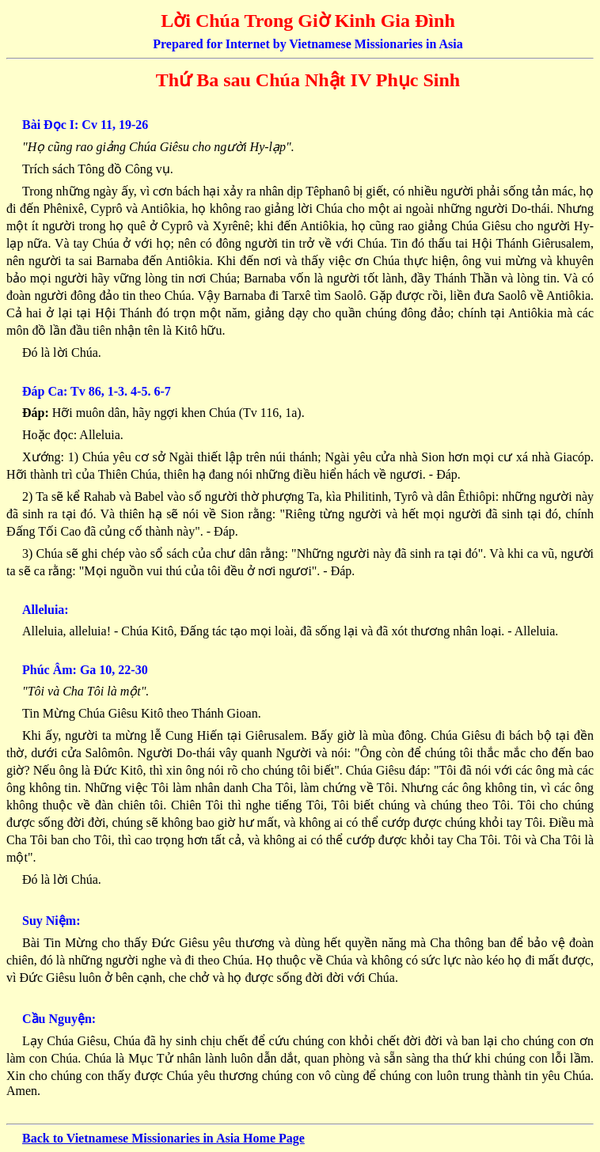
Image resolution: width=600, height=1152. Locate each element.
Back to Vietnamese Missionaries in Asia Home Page (163, 1138)
